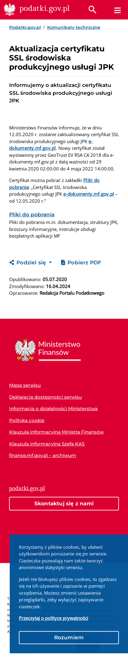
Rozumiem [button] (69, 637)
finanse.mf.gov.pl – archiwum (42, 455)
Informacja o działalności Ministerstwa (53, 408)
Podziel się (28, 262)
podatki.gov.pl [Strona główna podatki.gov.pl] (27, 488)
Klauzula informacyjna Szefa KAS (47, 444)
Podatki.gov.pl (25, 27)
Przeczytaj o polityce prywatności (53, 618)
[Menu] (117, 10)
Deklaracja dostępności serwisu (45, 397)
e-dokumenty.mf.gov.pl (88, 194)
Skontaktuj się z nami (64, 503)
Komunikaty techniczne (73, 27)
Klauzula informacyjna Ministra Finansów (56, 432)
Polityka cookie (26, 420)
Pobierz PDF (81, 262)
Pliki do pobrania (31, 214)
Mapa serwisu (25, 385)
